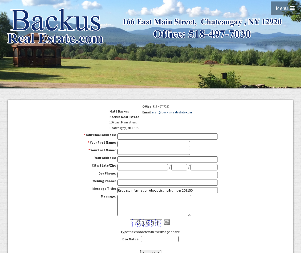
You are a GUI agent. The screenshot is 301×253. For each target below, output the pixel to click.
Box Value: (131, 239)
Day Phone (107, 173)
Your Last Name (103, 150)
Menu (285, 8)
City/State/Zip (104, 165)
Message (108, 196)
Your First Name (103, 142)
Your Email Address (101, 135)
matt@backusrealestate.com (172, 112)
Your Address (105, 158)
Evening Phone (103, 181)
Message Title (104, 189)
